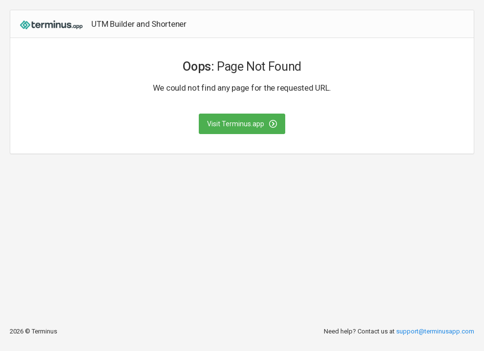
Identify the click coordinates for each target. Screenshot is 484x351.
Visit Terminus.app (242, 124)
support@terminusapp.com (435, 331)
